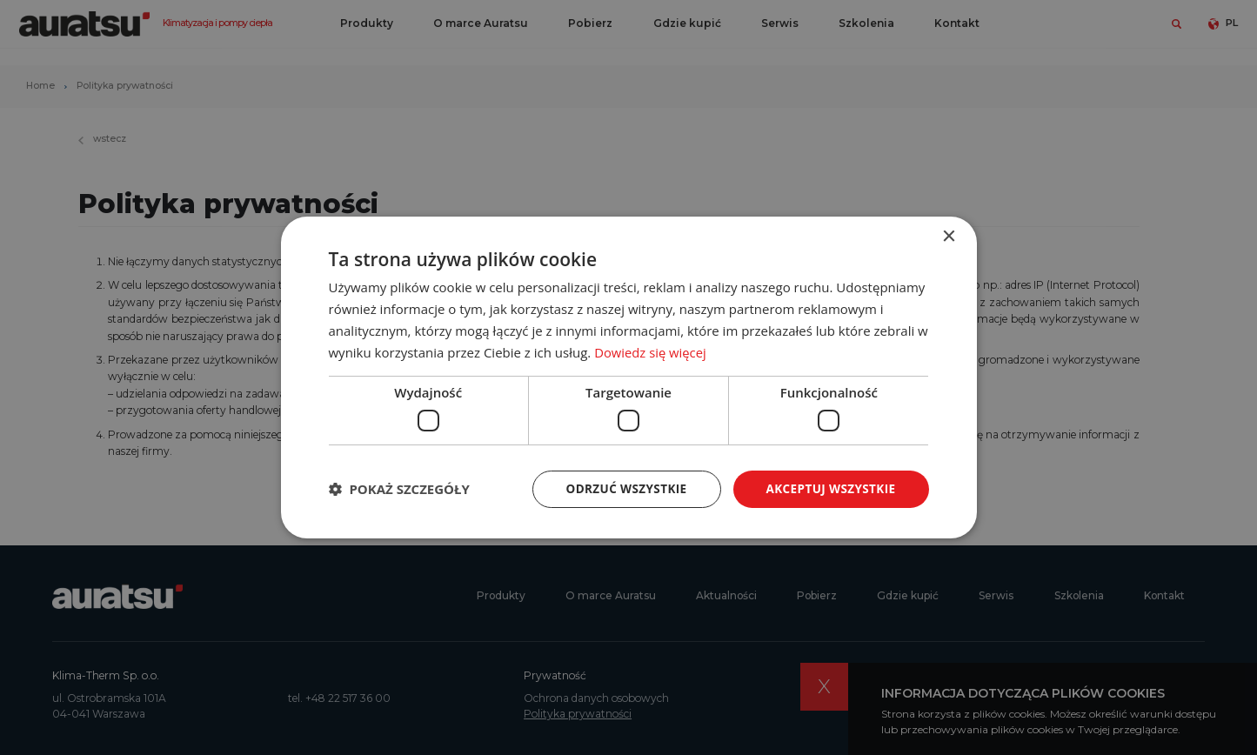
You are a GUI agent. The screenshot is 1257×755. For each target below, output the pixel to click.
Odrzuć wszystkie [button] (619, 488)
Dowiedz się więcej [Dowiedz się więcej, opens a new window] (650, 351)
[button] (399, 489)
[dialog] (628, 377)
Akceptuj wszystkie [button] (828, 488)
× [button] (948, 236)
